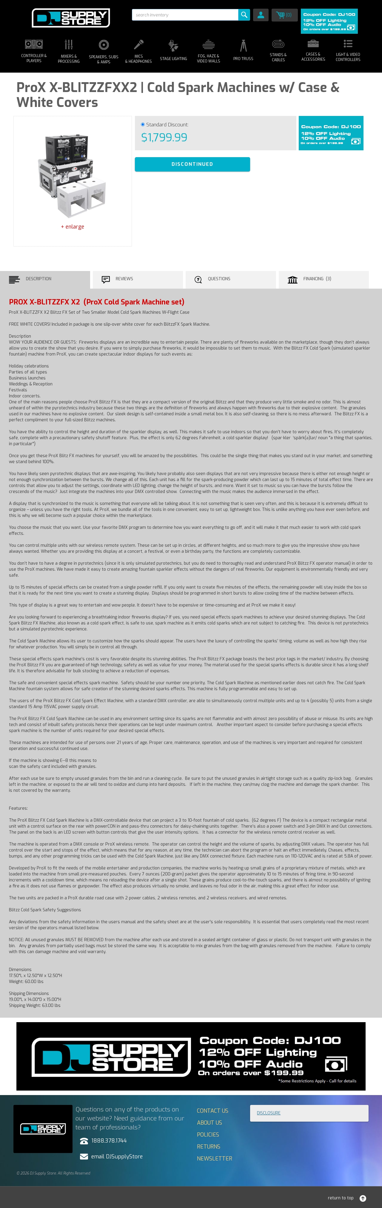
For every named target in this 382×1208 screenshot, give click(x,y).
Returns (208, 1146)
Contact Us (212, 1110)
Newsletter (214, 1158)
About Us (209, 1122)
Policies (208, 1134)
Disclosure (269, 1113)
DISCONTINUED (192, 164)
